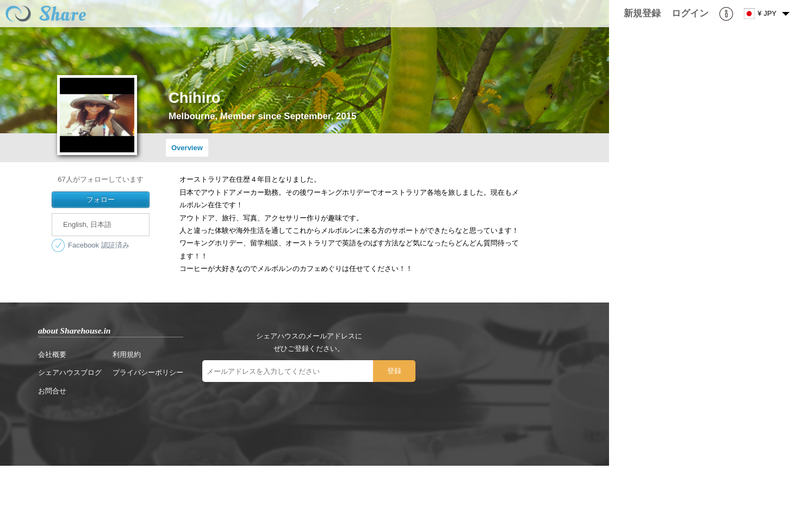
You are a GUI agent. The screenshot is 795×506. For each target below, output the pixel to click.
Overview (187, 148)
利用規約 (127, 354)
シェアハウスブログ (70, 372)
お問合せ (52, 391)
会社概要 (52, 354)
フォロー (100, 199)
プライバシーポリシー (148, 372)
